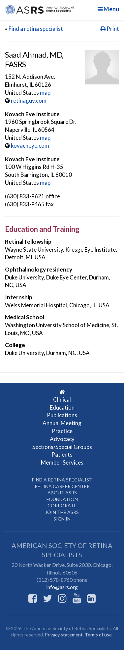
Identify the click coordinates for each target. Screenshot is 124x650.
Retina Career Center (62, 486)
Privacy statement (64, 634)
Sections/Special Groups (62, 446)
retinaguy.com (28, 100)
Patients (62, 454)
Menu (108, 9)
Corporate (62, 505)
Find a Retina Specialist (62, 479)
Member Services (62, 462)
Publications (62, 415)
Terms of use (98, 634)
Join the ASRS (62, 512)
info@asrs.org (62, 587)
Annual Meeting (62, 423)
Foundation (62, 499)
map (45, 92)
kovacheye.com (30, 145)
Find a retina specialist (36, 28)
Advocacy (62, 438)
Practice (62, 430)
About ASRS (62, 492)
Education (62, 407)
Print (109, 28)
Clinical (62, 399)
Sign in (62, 519)
